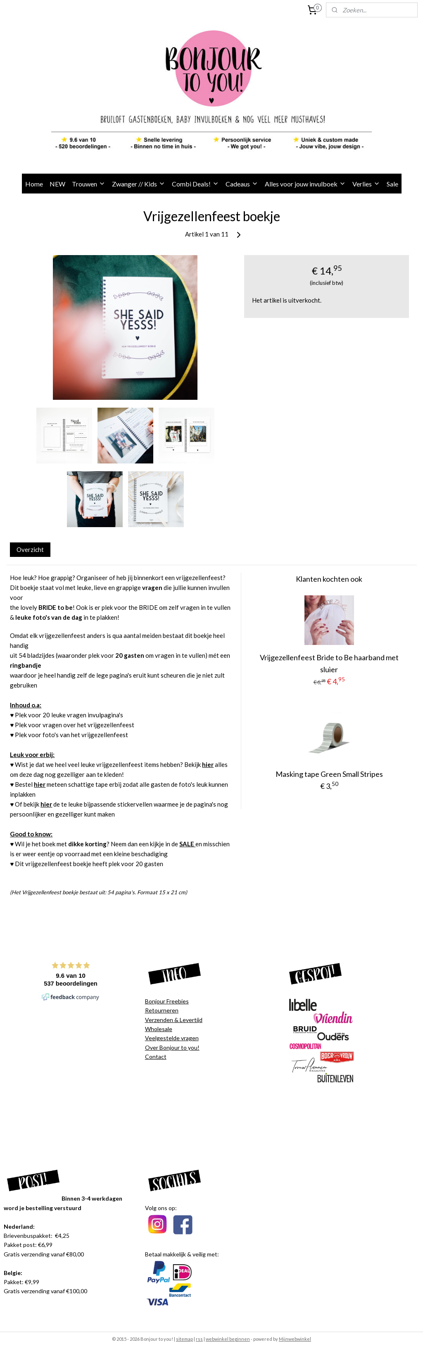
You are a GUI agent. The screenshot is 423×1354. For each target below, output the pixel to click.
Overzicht (30, 549)
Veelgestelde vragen (172, 1037)
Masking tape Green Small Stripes (329, 774)
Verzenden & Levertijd (173, 1019)
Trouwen (88, 184)
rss (199, 1339)
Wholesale (158, 1028)
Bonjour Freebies (167, 1001)
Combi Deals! (195, 184)
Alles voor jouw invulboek (305, 184)
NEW (57, 184)
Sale (392, 184)
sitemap (184, 1339)
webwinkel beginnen (228, 1339)
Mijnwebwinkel (295, 1339)
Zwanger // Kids (138, 184)
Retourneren (161, 1010)
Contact (155, 1056)
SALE (187, 844)
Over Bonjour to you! (172, 1047)
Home (34, 184)
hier (208, 765)
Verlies (366, 184)
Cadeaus (242, 184)
